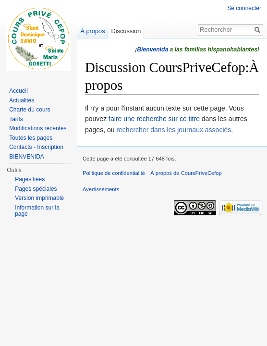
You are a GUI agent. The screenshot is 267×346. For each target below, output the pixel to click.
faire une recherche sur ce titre (154, 119)
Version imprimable (39, 198)
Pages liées (30, 179)
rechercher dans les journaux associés (173, 130)
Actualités (21, 100)
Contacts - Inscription (36, 147)
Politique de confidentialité (114, 173)
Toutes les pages (30, 138)
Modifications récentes (37, 128)
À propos (92, 31)
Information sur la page (37, 211)
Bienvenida (152, 49)
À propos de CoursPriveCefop (186, 173)
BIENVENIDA (26, 156)
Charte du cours (29, 109)
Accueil (18, 90)
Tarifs (16, 119)
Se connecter (244, 8)
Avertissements (101, 189)
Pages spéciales (36, 188)
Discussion (126, 31)
